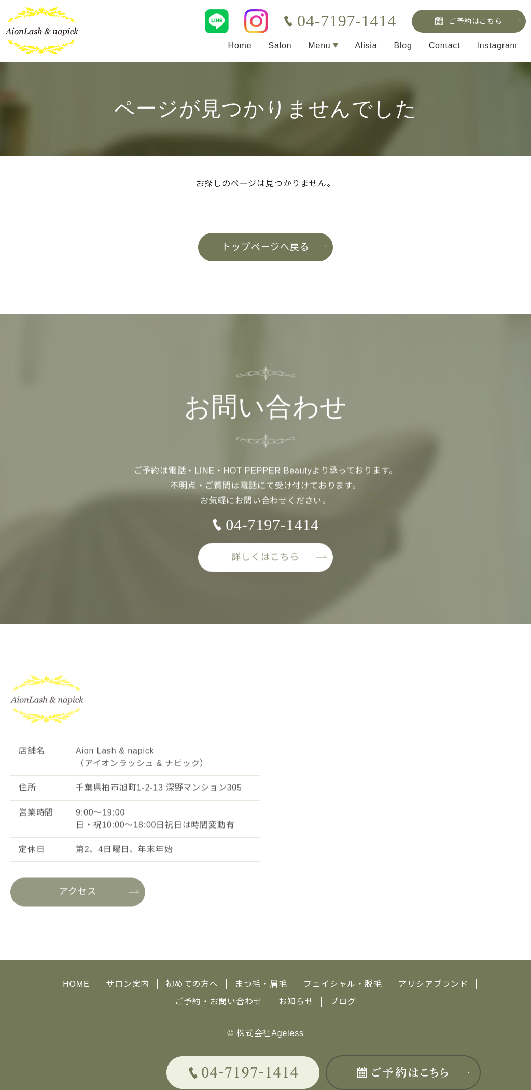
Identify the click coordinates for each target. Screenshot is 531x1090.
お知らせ (295, 1000)
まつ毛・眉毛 (261, 983)
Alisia (366, 45)
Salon (279, 45)
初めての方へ (192, 983)
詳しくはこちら (265, 561)
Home (239, 45)
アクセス (78, 896)
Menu (319, 45)
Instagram (497, 45)
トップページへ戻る (265, 247)
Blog (403, 45)
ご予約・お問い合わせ (218, 1000)
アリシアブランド (433, 983)
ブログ (343, 1000)
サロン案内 (127, 983)
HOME (76, 983)
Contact (444, 45)
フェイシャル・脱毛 (343, 983)
